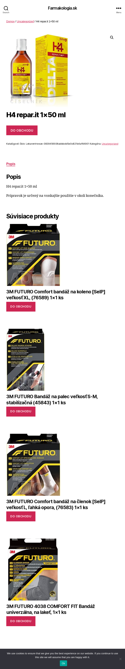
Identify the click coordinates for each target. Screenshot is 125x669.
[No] (120, 659)
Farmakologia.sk (62, 8)
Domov (10, 21)
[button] (111, 37)
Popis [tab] (10, 164)
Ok (63, 663)
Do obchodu (22, 130)
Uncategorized (25, 21)
